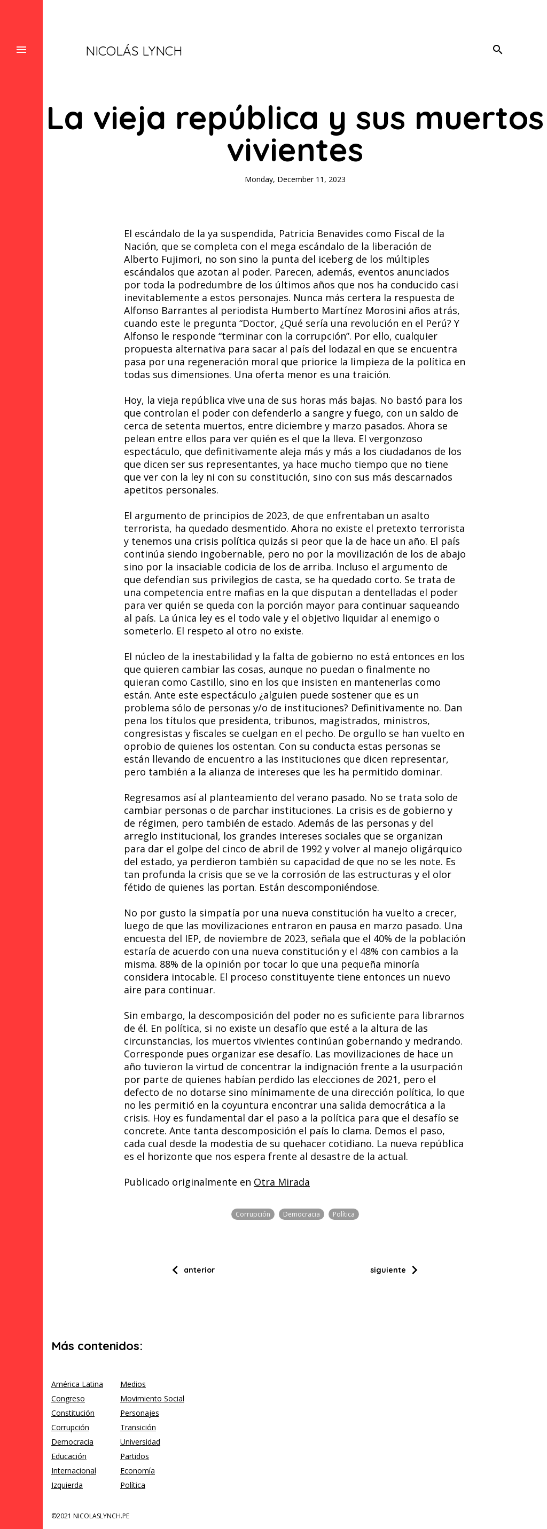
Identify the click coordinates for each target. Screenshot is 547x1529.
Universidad (140, 1442)
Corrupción (253, 1214)
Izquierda (67, 1485)
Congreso (68, 1398)
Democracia (301, 1214)
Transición (138, 1427)
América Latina (77, 1384)
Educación (69, 1456)
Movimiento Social (152, 1398)
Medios (133, 1384)
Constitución (73, 1413)
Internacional (73, 1470)
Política (344, 1214)
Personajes (139, 1413)
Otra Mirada (282, 1181)
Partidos (134, 1456)
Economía (137, 1470)
